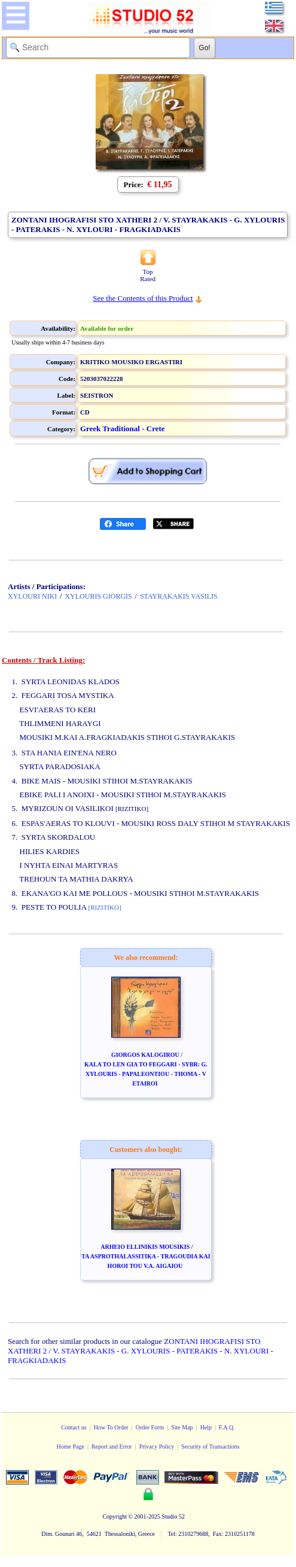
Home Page (70, 1446)
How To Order (111, 1427)
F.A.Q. (227, 1427)
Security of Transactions (210, 1446)
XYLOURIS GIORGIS (98, 596)
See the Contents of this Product (143, 298)
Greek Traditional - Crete (122, 428)
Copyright (114, 1516)
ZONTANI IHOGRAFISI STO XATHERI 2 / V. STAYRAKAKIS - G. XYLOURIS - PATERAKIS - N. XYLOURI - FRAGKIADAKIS (140, 1351)
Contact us (74, 1427)
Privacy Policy (157, 1446)
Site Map (182, 1427)
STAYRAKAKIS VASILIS (179, 596)
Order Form (150, 1427)
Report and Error (111, 1446)
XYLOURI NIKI (32, 596)
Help (206, 1427)
